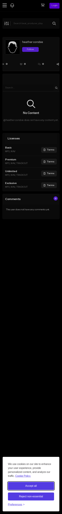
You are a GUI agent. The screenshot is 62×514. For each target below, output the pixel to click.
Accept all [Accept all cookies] (31, 485)
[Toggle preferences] (16, 504)
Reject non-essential (31, 496)
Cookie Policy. (23, 476)
